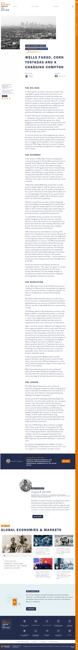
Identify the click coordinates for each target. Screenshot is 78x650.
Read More (38, 516)
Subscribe (31, 609)
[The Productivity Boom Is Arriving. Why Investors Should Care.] (43, 540)
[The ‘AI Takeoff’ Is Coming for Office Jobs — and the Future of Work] (63, 563)
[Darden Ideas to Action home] (6, 625)
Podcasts (43, 641)
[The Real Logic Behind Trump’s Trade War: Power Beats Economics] (43, 563)
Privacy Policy (72, 646)
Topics (15, 6)
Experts (55, 6)
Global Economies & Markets (35, 46)
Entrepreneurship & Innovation (36, 49)
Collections (35, 6)
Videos (35, 641)
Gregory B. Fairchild (31, 76)
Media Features (54, 641)
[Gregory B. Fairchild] (26, 76)
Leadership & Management (10, 561)
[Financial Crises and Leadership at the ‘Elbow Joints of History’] (17, 544)
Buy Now (66, 461)
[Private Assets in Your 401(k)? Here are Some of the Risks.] (63, 540)
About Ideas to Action (23, 641)
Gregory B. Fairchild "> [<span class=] (8, 461)
